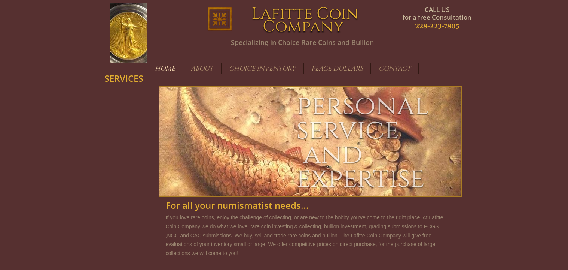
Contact (395, 68)
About (202, 68)
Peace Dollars (337, 68)
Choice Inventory (262, 68)
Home (165, 68)
